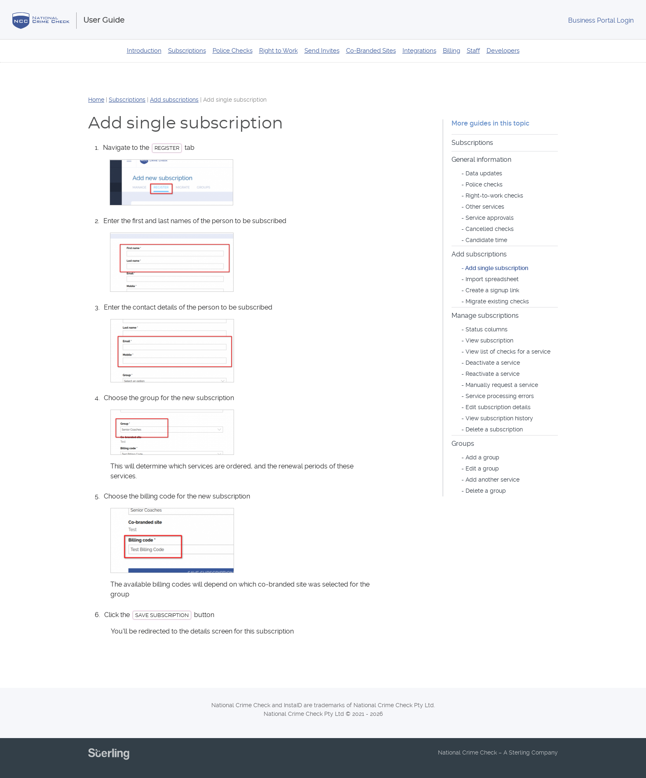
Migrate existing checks (497, 301)
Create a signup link (492, 290)
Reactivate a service (493, 373)
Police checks (484, 184)
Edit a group (482, 468)
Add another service (493, 479)
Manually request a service (502, 385)
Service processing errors (500, 396)
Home (96, 99)
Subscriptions (187, 50)
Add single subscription (496, 268)
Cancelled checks (490, 229)
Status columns (487, 329)
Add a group (482, 457)
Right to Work (278, 50)
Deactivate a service (493, 362)
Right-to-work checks (494, 195)
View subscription (489, 340)
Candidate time (486, 240)
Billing (451, 50)
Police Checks (233, 50)
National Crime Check (44, 20)
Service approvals (490, 217)
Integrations (419, 50)
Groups (463, 443)
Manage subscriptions (485, 315)
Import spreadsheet (492, 279)
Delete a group (486, 490)
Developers (503, 50)
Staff (473, 50)
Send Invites (321, 50)
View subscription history (499, 418)
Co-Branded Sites (371, 50)
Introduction (144, 50)
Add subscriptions (174, 99)
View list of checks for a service (508, 351)
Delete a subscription (494, 429)
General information (481, 159)
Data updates (484, 173)
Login (601, 20)
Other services (485, 206)
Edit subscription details (498, 407)
